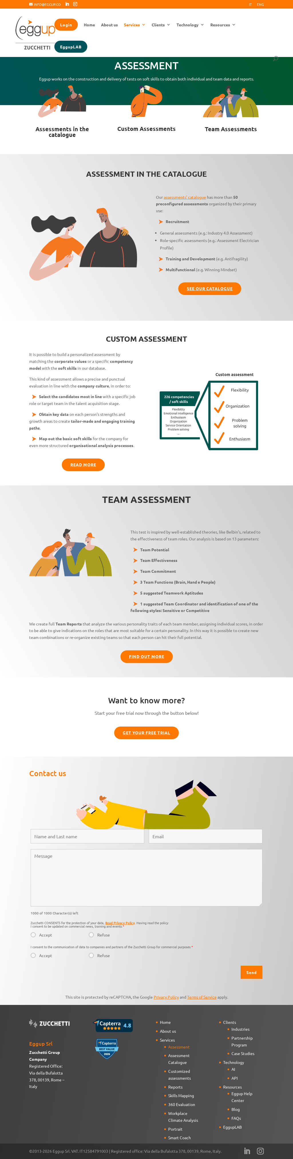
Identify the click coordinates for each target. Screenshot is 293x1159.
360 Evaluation (181, 1104)
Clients (158, 25)
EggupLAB (71, 46)
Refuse (103, 934)
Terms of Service (202, 996)
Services (132, 25)
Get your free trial (146, 732)
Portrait (175, 1129)
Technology (188, 25)
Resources (220, 25)
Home (89, 25)
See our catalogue (210, 288)
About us (109, 25)
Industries (240, 1029)
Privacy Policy (166, 996)
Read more (83, 464)
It (250, 5)
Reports (175, 1086)
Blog (235, 1109)
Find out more (146, 656)
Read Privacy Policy (120, 922)
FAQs (236, 1118)
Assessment (179, 1046)
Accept (45, 934)
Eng (260, 5)
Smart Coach (179, 1137)
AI (233, 1069)
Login (66, 24)
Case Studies (242, 1053)
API (234, 1078)
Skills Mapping (181, 1095)
